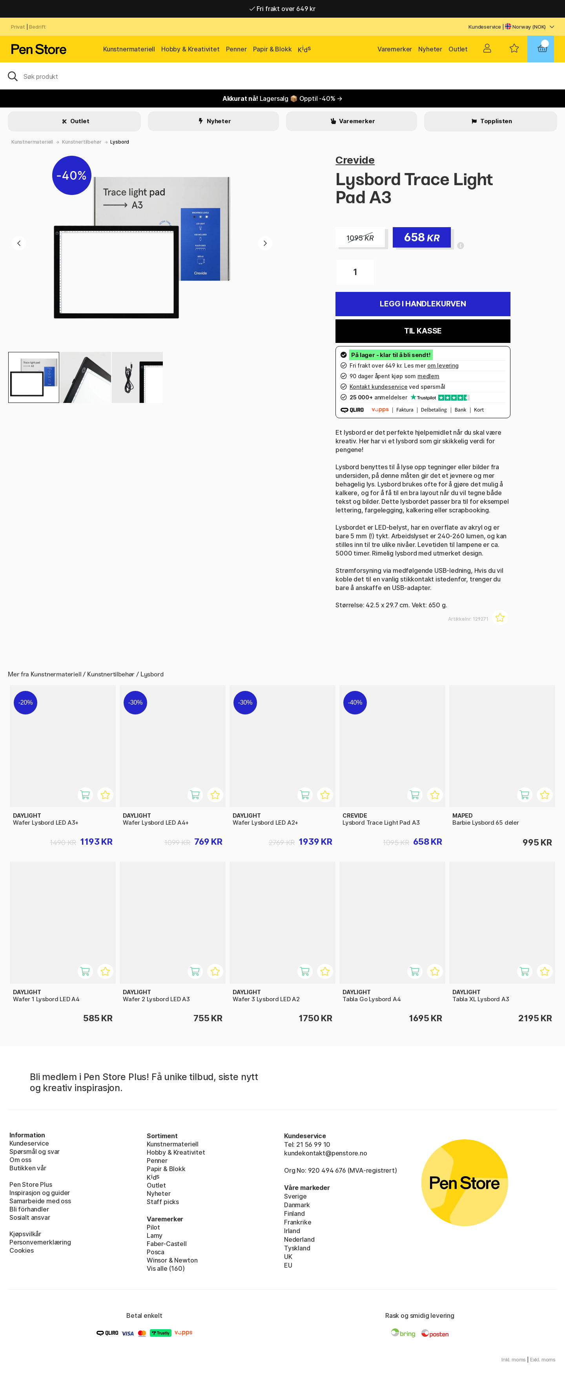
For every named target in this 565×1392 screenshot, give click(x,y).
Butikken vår (27, 1168)
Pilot (153, 1227)
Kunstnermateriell (129, 49)
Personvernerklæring (40, 1242)
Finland (294, 1213)
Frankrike (297, 1222)
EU (288, 1265)
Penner (236, 49)
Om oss (20, 1160)
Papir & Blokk (272, 49)
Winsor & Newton (172, 1260)
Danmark (297, 1205)
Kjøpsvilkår (25, 1234)
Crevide (355, 160)
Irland (292, 1231)
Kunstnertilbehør (81, 142)
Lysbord (119, 142)
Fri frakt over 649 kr (282, 9)
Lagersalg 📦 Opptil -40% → (282, 98)
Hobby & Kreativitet (190, 49)
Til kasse (423, 330)
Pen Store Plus (30, 1184)
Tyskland (297, 1248)
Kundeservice (484, 27)
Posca (155, 1252)
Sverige (295, 1196)
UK (288, 1257)
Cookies (21, 1250)
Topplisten (495, 121)
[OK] (282, 75)
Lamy (154, 1235)
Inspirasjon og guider (39, 1193)
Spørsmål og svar (34, 1151)
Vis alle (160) (166, 1268)
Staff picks (163, 1202)
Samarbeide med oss (40, 1201)
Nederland (299, 1239)
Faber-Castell (167, 1244)
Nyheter (430, 49)
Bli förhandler (29, 1209)
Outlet (458, 49)
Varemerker (394, 49)
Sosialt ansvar (29, 1217)
